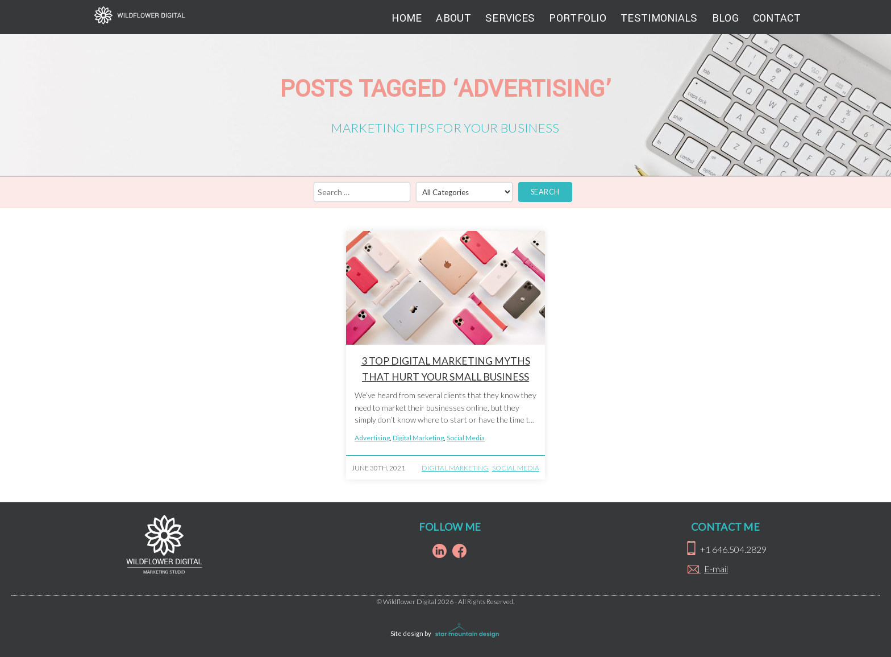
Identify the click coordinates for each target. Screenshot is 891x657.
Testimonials (659, 18)
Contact (777, 18)
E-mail (716, 568)
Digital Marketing (418, 437)
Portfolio (577, 18)
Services (510, 18)
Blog (725, 18)
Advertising (372, 437)
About (453, 18)
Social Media (466, 437)
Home (407, 18)
